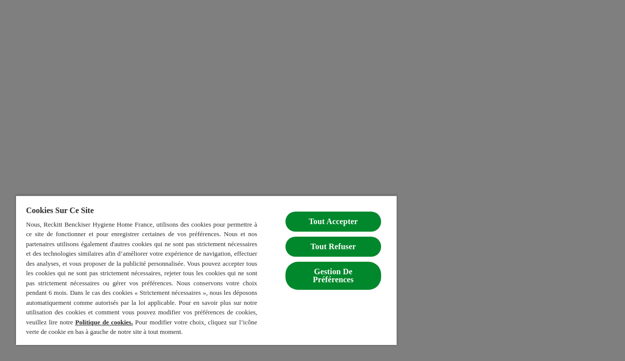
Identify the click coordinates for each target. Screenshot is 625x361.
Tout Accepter (318, 211)
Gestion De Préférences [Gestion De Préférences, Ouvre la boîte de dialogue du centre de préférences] (317, 265)
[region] (197, 265)
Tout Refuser (318, 236)
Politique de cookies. (54, 322)
